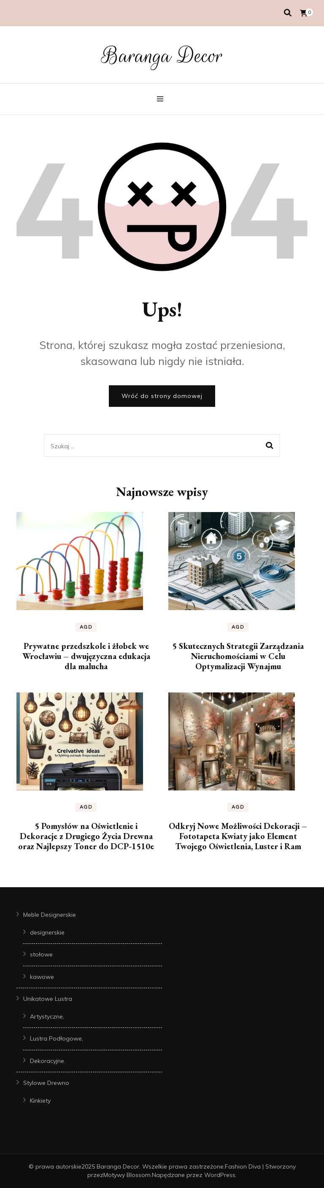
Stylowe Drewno (46, 1083)
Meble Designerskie (49, 914)
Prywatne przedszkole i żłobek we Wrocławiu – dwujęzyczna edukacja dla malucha (86, 656)
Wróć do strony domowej (162, 396)
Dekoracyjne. (47, 1061)
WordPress (219, 1175)
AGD (86, 627)
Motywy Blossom (127, 1175)
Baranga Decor (162, 56)
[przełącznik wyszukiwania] (288, 13)
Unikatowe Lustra (47, 999)
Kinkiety (40, 1100)
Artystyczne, (47, 1016)
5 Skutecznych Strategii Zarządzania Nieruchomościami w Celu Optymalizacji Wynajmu (238, 656)
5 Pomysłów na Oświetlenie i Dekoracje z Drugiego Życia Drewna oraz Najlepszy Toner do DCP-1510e (86, 836)
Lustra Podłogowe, (56, 1038)
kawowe (42, 977)
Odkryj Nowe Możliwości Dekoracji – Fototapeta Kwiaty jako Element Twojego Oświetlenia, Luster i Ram (238, 836)
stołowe (41, 954)
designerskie (47, 932)
